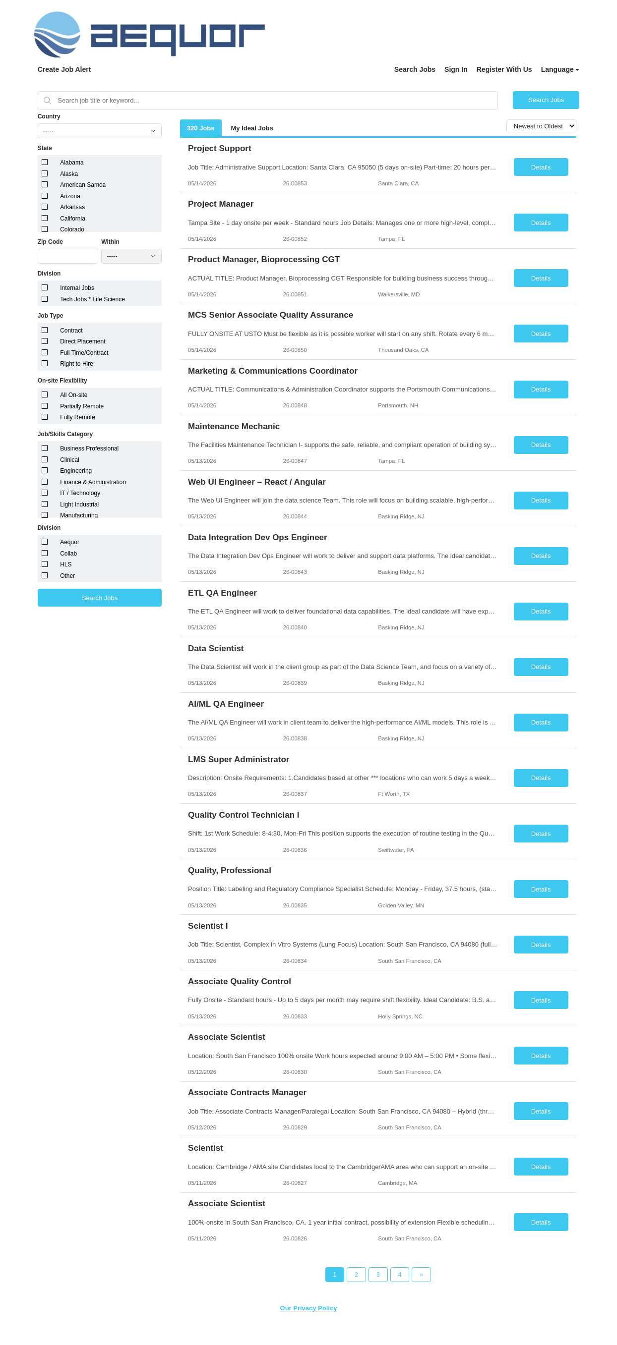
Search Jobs (414, 69)
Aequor (69, 542)
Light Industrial (79, 504)
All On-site (73, 395)
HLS (65, 564)
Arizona (70, 196)
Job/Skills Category (65, 434)
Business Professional (89, 448)
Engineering (76, 470)
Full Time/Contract (84, 352)
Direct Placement (82, 341)
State (45, 148)
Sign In (456, 69)
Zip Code (50, 241)
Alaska (69, 173)
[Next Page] (421, 1274)
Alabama (71, 162)
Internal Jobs (77, 287)
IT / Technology (80, 493)
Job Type (50, 315)
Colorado (72, 229)
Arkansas (72, 207)
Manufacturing (79, 515)
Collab (68, 553)
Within (110, 241)
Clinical (69, 459)
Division (49, 273)
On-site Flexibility (62, 380)
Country (49, 116)
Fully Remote (77, 417)
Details (541, 167)
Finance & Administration (93, 482)
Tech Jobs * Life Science (92, 299)
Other (67, 575)
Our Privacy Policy (308, 1308)
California (72, 218)
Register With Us (504, 69)
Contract (71, 330)
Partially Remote (82, 406)
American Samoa (83, 184)
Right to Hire (76, 363)
